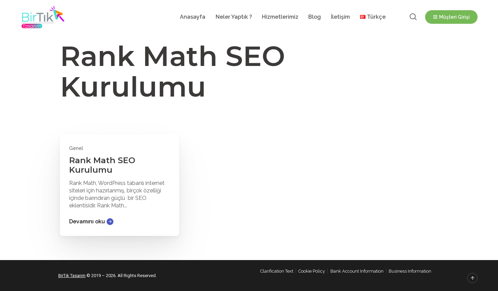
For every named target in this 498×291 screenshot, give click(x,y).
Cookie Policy (311, 271)
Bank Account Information (357, 271)
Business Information (410, 271)
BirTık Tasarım (71, 275)
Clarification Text (276, 271)
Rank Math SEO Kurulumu (102, 165)
